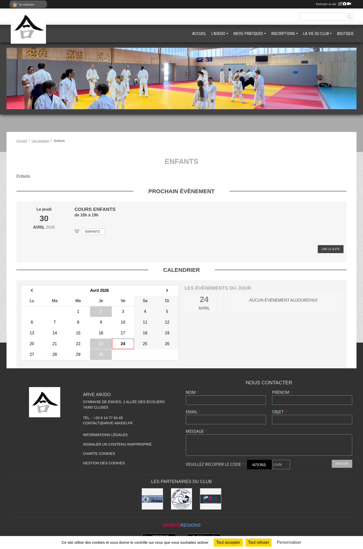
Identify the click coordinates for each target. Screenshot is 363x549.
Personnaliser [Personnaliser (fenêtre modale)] (289, 542)
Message (196, 431)
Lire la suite (331, 249)
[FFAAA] (210, 499)
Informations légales (105, 435)
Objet (279, 412)
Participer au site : (333, 4)
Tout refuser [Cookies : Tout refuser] (258, 542)
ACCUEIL (199, 33)
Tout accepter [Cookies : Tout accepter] (228, 542)
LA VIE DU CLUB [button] (316, 33)
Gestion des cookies (104, 463)
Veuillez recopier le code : (216, 464)
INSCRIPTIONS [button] (283, 33)
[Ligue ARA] (181, 499)
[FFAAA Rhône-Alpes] (152, 499)
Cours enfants (95, 209)
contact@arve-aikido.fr (108, 423)
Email (193, 412)
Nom (192, 392)
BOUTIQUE (345, 33)
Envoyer (342, 464)
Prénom (282, 392)
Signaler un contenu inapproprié (117, 444)
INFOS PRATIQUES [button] (248, 33)
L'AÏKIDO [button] (218, 33)
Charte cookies (99, 454)
